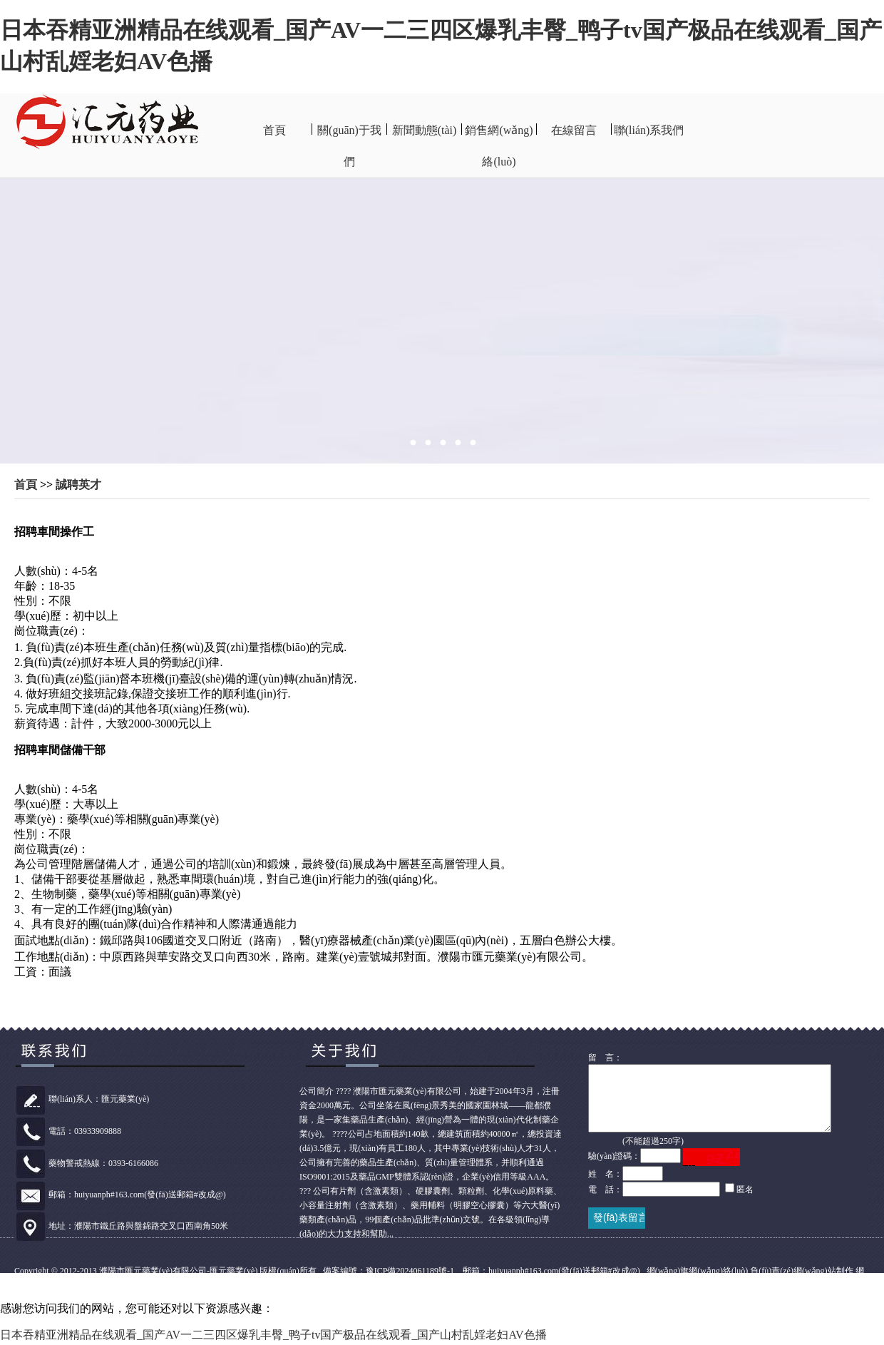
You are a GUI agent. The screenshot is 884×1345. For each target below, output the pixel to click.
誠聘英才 (78, 485)
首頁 (274, 130)
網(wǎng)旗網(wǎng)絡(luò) (698, 1273)
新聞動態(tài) (424, 130)
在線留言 (574, 130)
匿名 (745, 1202)
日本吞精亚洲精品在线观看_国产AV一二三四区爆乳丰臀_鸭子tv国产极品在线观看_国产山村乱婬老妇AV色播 (273, 1337)
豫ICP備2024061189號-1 (410, 1273)
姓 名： (605, 1187)
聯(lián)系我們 (649, 130)
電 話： (605, 1202)
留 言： (605, 1058)
